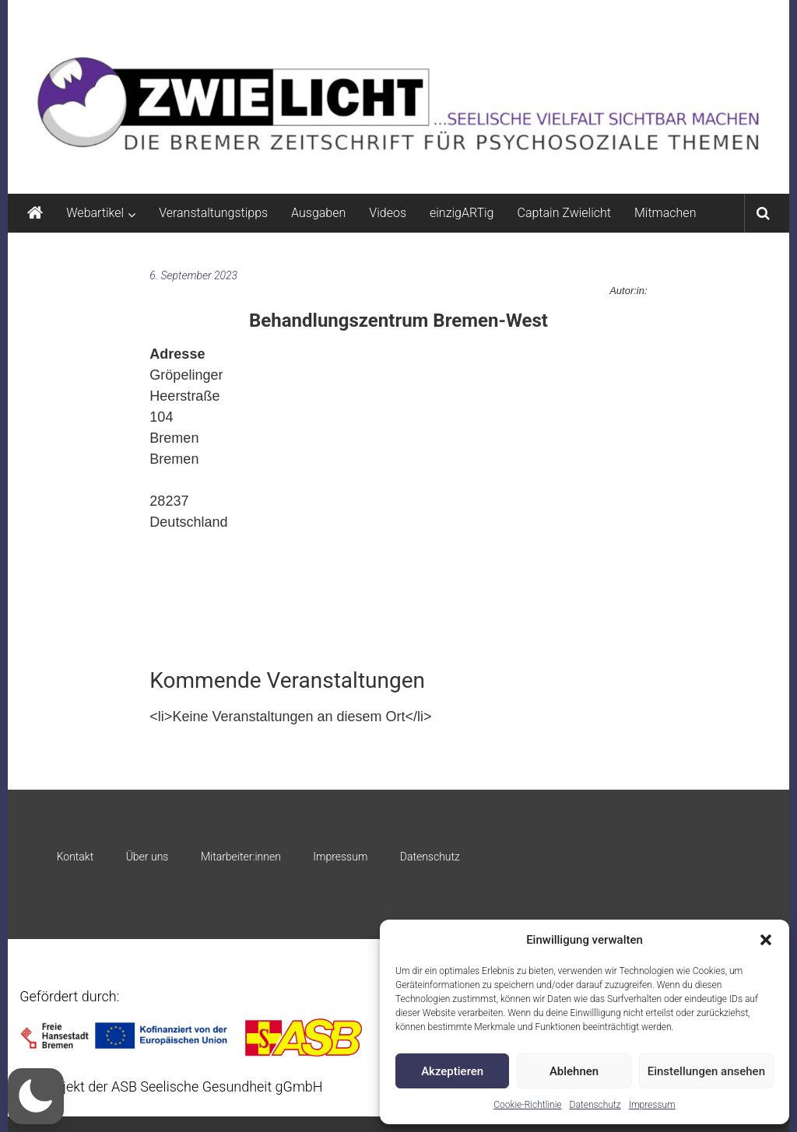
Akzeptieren (452, 1071)
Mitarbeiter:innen (241, 856)
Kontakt (75, 856)
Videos (387, 212)
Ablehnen (574, 1071)
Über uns (147, 856)
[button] (766, 940)
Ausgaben (318, 212)
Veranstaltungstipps (213, 212)
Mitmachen (665, 212)
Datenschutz (595, 1104)
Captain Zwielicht (564, 212)
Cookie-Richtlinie (527, 1104)
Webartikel (95, 212)
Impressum (652, 1104)
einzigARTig (461, 212)
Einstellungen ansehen (706, 1071)
